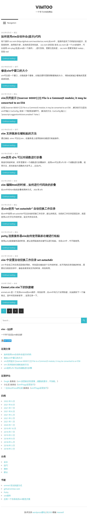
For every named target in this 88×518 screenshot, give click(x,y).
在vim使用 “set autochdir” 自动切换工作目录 (28, 208)
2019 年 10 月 (10, 428)
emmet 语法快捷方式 (13, 485)
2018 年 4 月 (9, 442)
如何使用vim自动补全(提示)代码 (21, 36)
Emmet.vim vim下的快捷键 (17, 287)
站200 (49, 512)
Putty (6, 492)
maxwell (60, 512)
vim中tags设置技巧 (26, 384)
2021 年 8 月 (9, 404)
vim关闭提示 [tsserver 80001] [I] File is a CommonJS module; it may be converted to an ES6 (42, 361)
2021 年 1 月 (9, 421)
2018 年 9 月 (9, 438)
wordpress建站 (39, 512)
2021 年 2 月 (9, 418)
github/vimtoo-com (12, 488)
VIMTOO (44, 7)
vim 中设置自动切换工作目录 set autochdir (27, 260)
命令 (16, 153)
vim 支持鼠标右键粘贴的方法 (19, 133)
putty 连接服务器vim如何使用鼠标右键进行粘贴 (30, 236)
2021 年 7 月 (9, 408)
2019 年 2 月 (9, 435)
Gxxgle (6, 381)
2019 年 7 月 (9, 431)
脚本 (6, 468)
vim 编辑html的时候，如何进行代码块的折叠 (28, 184)
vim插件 (7, 495)
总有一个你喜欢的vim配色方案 (17, 499)
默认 (15, 32)
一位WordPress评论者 (13, 388)
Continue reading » (9, 58)
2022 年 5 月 (9, 401)
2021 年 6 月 (9, 411)
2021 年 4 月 (9, 414)
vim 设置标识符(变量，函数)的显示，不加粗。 (37, 381)
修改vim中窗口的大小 (14, 70)
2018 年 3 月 (9, 445)
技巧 (16, 66)
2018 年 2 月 (9, 448)
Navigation (11, 22)
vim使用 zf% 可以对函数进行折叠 (21, 157)
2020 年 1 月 (9, 425)
